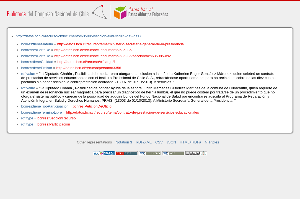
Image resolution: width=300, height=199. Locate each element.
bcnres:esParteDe (35, 50)
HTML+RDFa (190, 142)
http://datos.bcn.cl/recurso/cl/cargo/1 (86, 62)
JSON (171, 142)
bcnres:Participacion (53, 124)
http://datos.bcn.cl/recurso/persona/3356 (88, 68)
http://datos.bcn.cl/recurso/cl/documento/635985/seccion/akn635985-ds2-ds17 (78, 36)
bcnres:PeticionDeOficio (92, 106)
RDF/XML (144, 142)
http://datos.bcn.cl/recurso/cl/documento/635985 (92, 50)
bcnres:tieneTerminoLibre (41, 112)
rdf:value (28, 74)
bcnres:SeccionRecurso (56, 118)
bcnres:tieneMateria (37, 44)
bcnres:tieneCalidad (37, 62)
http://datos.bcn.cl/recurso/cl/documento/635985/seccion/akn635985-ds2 (112, 56)
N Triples (212, 142)
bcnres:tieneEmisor (36, 68)
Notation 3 (124, 142)
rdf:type (27, 118)
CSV (159, 142)
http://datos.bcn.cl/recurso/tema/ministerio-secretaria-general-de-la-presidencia (120, 44)
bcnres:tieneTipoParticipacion (44, 106)
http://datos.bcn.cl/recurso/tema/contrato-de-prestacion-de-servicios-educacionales (132, 112)
